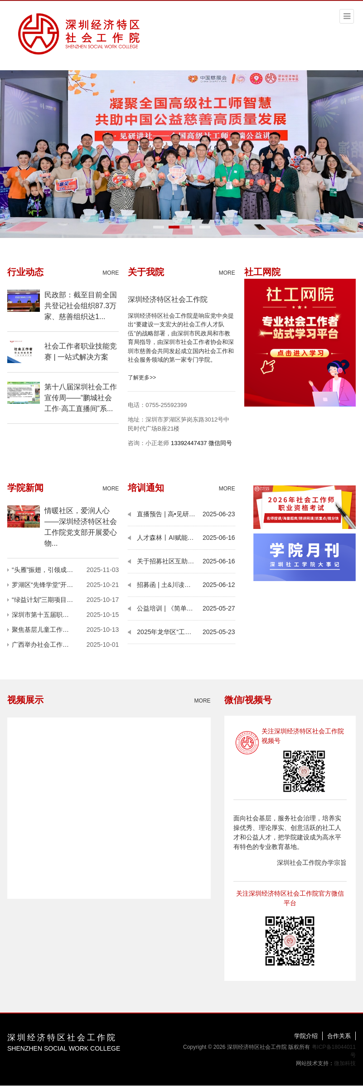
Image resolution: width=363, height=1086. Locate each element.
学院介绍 (306, 1036)
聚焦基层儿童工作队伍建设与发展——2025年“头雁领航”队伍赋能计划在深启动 (47, 629)
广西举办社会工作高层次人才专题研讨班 (47, 644)
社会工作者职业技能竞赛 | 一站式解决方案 (80, 351)
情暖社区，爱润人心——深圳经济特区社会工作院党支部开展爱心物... (80, 527)
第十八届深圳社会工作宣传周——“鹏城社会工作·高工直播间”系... (80, 397)
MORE (110, 273)
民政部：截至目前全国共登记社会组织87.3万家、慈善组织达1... (80, 305)
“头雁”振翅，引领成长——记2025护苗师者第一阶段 (47, 569)
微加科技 (345, 1063)
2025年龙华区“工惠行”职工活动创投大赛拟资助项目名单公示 (170, 631)
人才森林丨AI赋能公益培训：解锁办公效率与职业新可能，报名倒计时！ (170, 537)
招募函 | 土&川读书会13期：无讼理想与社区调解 (170, 584)
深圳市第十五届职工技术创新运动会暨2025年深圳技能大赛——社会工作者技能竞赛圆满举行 (47, 614)
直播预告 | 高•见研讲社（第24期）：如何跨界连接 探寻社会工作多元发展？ (170, 514)
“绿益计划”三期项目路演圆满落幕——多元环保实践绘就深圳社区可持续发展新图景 (47, 599)
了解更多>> (142, 377)
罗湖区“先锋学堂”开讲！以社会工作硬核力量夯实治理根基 (47, 584)
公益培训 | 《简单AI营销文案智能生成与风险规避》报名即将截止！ (170, 608)
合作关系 (339, 1036)
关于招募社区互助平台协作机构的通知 (170, 561)
